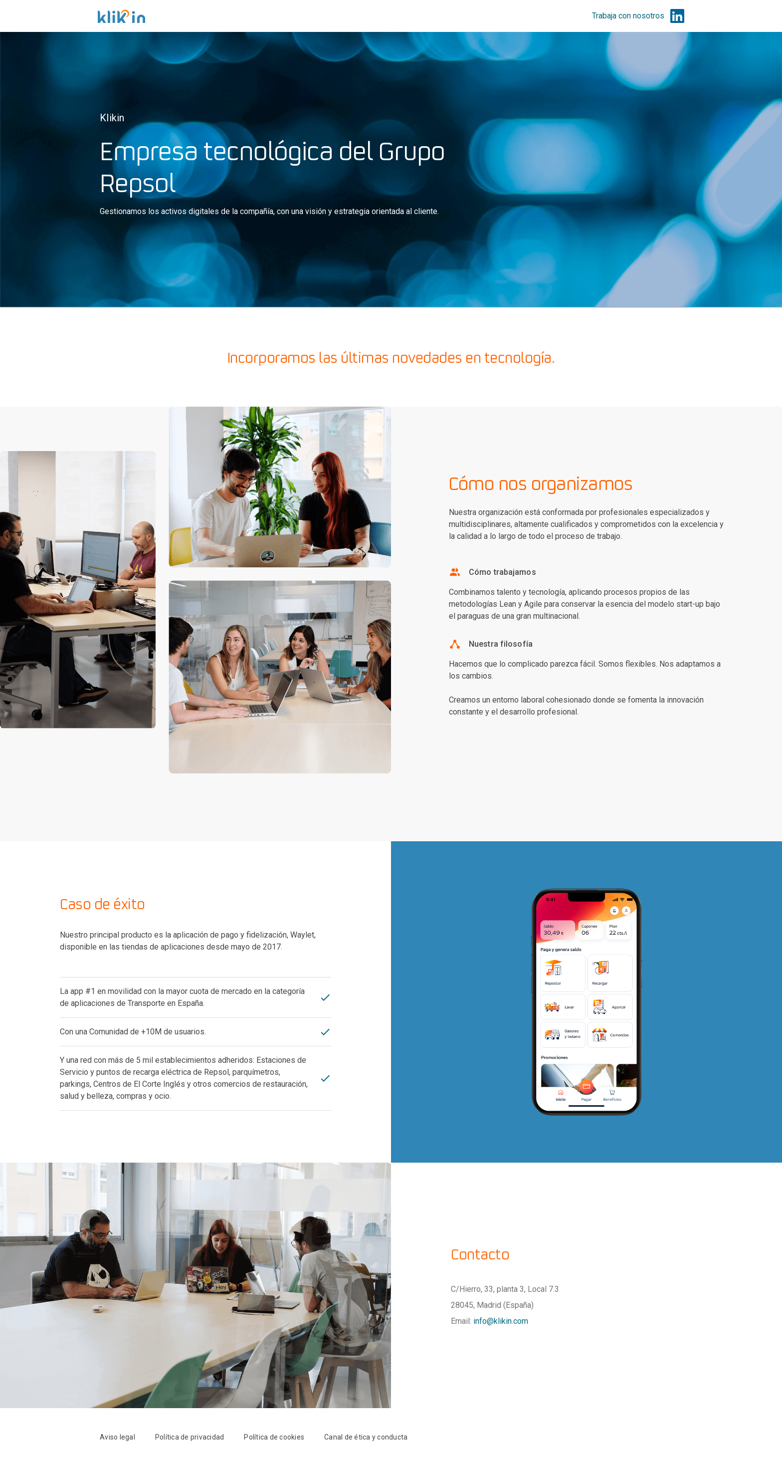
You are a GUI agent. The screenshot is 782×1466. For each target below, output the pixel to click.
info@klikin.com (500, 1321)
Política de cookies (274, 1437)
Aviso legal (117, 1437)
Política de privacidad (189, 1437)
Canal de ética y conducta (365, 1437)
